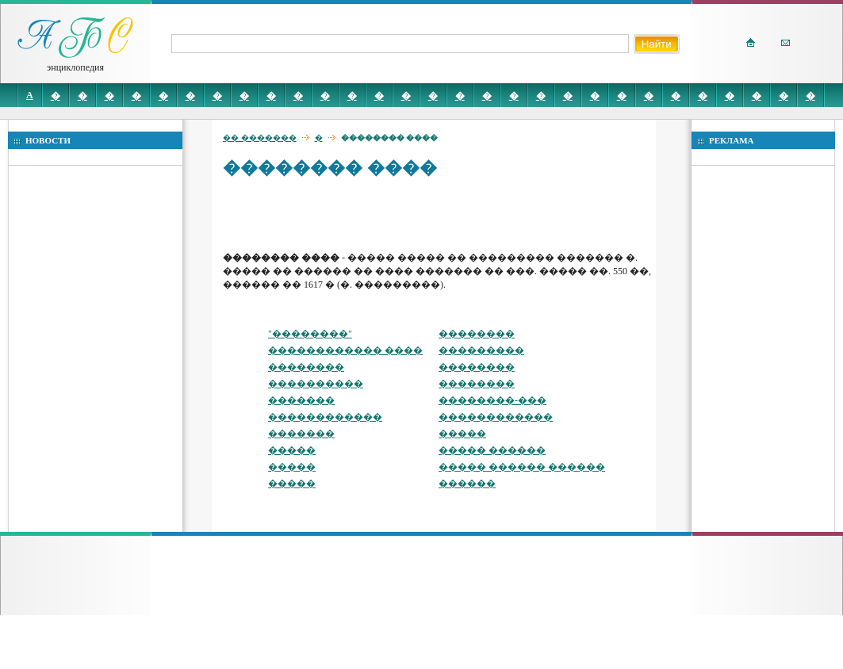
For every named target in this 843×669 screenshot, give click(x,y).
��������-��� (492, 400)
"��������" (310, 333)
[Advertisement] (316, 214)
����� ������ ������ (522, 466)
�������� (477, 333)
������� (301, 400)
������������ (325, 416)
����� (462, 433)
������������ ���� (345, 350)
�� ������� (260, 137)
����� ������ (492, 450)
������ (467, 483)
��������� (481, 350)
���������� (315, 383)
